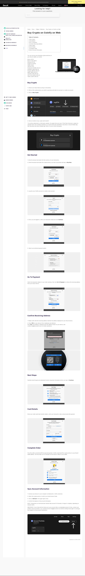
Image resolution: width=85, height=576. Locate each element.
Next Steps (32, 45)
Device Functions (9, 68)
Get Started (32, 40)
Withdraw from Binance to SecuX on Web (14, 78)
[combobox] (66, 5)
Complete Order (33, 48)
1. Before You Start (9, 52)
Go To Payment (33, 42)
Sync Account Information (36, 50)
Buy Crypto (32, 39)
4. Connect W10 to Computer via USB (13, 64)
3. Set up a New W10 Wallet (11, 60)
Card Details (32, 47)
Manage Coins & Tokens (11, 89)
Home (28, 29)
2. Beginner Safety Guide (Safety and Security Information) (13, 56)
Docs (33, 29)
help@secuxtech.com (36, 326)
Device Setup (9, 92)
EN (66, 5)
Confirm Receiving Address (36, 44)
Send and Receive (10, 86)
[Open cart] (81, 5)
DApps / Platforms (10, 70)
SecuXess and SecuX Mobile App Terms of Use (41, 126)
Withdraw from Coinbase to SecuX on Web (12, 83)
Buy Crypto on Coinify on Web (13, 74)
